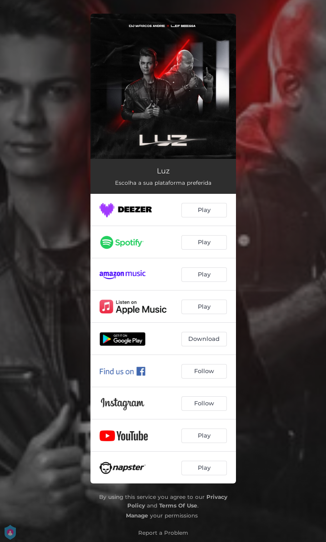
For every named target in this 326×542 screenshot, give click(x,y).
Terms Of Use (178, 505)
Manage (137, 515)
